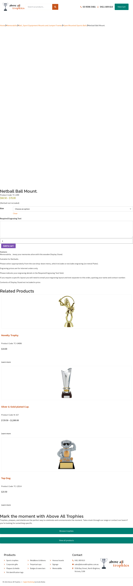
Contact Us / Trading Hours (108, 17)
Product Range (29, 17)
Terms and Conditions (83, 17)
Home (15, 17)
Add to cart (8, 246)
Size (2, 208)
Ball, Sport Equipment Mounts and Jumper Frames (40, 25)
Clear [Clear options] (15, 213)
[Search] (55, 7)
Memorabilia (11, 25)
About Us (65, 17)
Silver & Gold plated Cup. (15, 407)
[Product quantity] (66, 241)
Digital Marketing (28, 582)
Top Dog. (6, 478)
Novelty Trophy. (10, 335)
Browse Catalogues (48, 17)
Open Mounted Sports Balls (75, 25)
